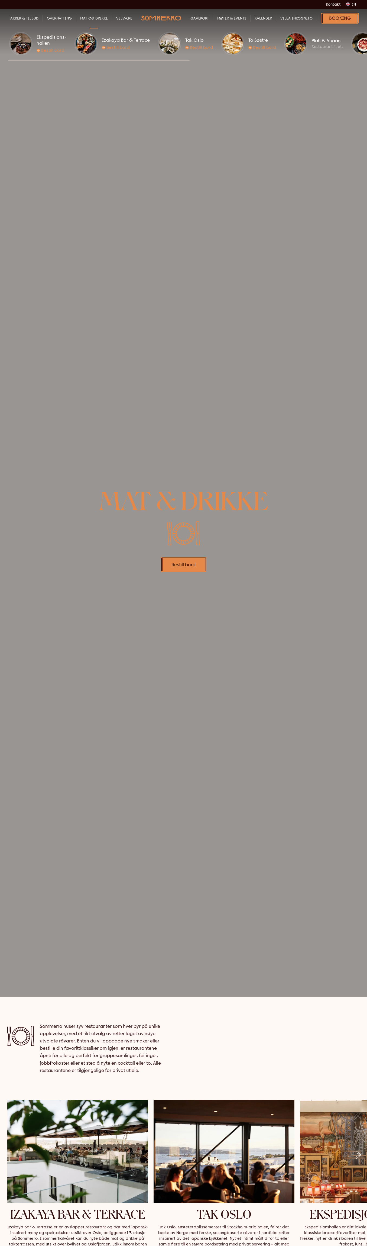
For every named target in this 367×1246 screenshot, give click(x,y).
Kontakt (333, 4)
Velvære (124, 18)
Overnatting (59, 18)
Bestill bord (50, 50)
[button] (99, 60)
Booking (339, 18)
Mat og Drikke (94, 18)
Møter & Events (231, 18)
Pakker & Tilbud (23, 18)
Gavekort (199, 18)
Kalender (263, 18)
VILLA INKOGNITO (296, 18)
